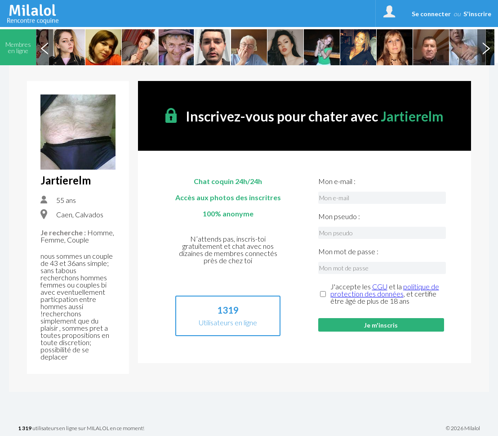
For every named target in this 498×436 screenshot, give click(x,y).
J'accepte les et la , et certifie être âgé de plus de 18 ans (384, 294)
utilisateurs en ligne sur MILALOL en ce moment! (81, 429)
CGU (379, 286)
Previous (44, 47)
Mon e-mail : (337, 181)
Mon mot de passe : (348, 251)
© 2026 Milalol (463, 428)
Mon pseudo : (339, 216)
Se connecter (431, 14)
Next (485, 47)
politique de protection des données (384, 290)
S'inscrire (477, 14)
